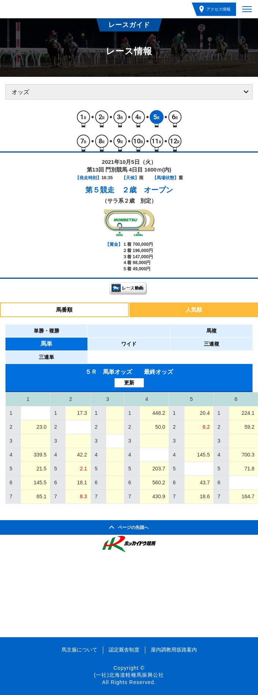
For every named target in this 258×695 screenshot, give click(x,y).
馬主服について (79, 650)
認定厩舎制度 (124, 650)
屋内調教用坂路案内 (174, 650)
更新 (129, 383)
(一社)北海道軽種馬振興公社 (129, 675)
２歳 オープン (147, 190)
